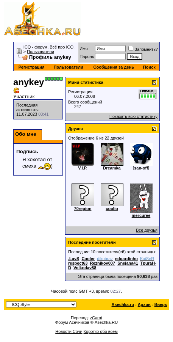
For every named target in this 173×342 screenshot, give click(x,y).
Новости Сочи (68, 331)
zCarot (96, 317)
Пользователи (40, 51)
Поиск (149, 67)
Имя (83, 48)
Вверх (160, 304)
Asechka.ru (123, 304)
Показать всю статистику (133, 116)
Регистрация (32, 67)
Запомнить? (143, 49)
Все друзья (146, 230)
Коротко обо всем (101, 331)
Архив (144, 304)
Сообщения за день (114, 67)
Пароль (86, 56)
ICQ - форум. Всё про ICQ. (49, 47)
